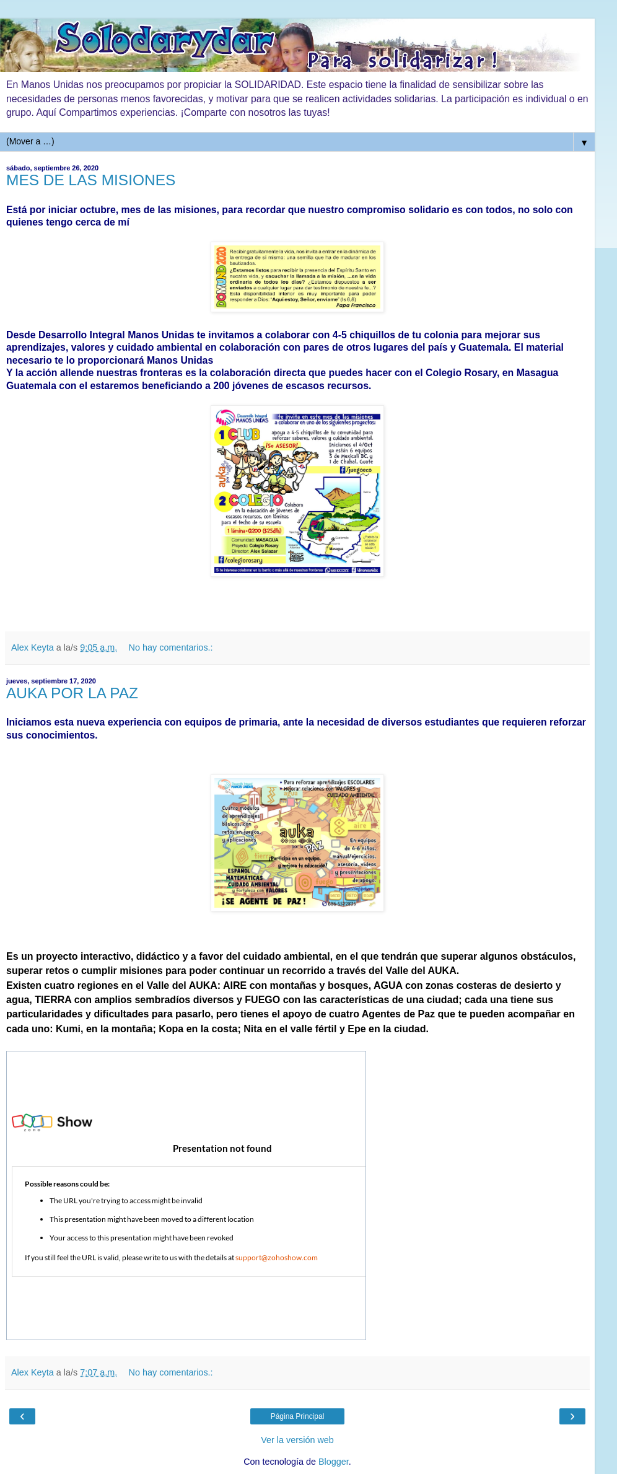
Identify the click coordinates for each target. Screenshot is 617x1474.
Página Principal (298, 1416)
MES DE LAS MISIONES (90, 180)
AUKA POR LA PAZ (72, 693)
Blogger (333, 1462)
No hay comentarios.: (171, 647)
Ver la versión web (297, 1440)
